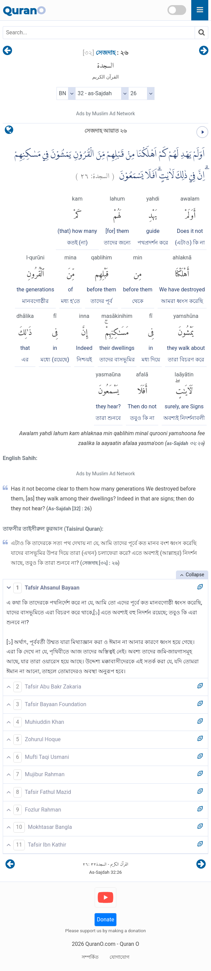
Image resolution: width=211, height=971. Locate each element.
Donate (105, 919)
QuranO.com (100, 944)
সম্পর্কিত (90, 957)
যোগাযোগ (119, 957)
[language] (9, 131)
